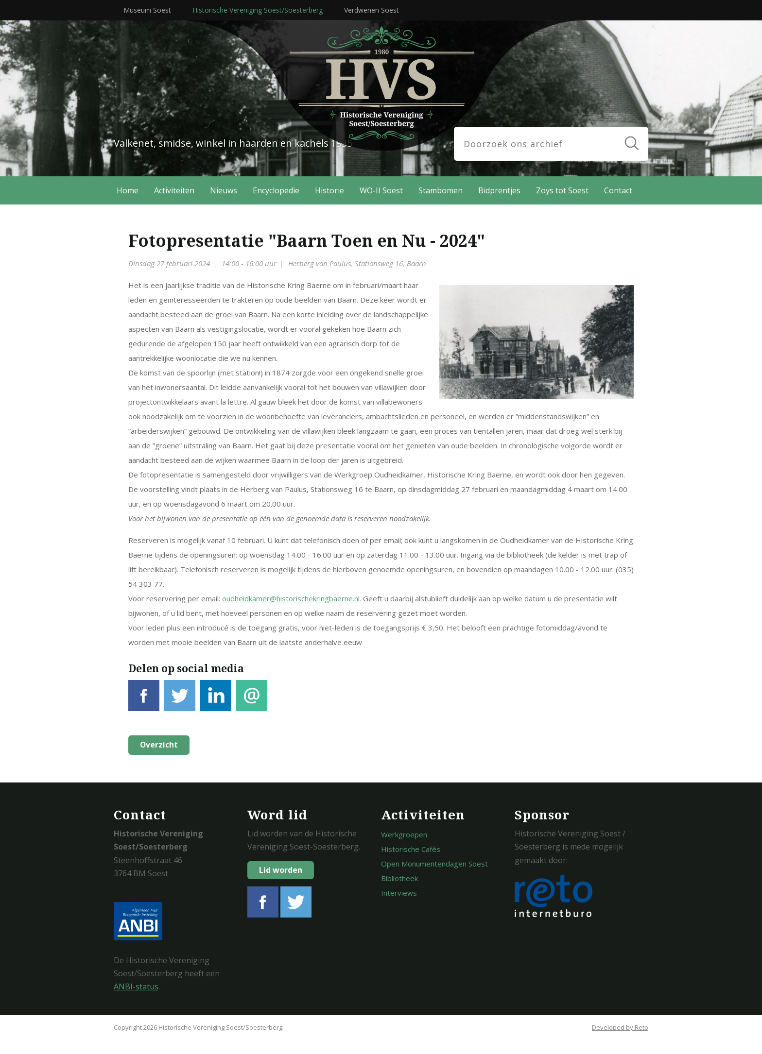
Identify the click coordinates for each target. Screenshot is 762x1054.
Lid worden (280, 870)
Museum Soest (147, 10)
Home (128, 190)
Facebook (143, 701)
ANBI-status (136, 986)
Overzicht (158, 745)
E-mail (251, 701)
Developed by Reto (620, 1027)
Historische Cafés (410, 849)
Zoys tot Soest (562, 190)
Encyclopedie (276, 190)
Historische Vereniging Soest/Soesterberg (257, 10)
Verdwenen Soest (371, 10)
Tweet (179, 701)
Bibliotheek (399, 878)
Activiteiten (174, 190)
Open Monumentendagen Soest (434, 863)
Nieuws (223, 190)
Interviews (399, 893)
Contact (618, 190)
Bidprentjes (499, 190)
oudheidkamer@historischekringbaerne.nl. (291, 598)
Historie (329, 190)
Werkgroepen (404, 834)
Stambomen (440, 190)
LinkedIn (215, 701)
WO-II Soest (381, 190)
